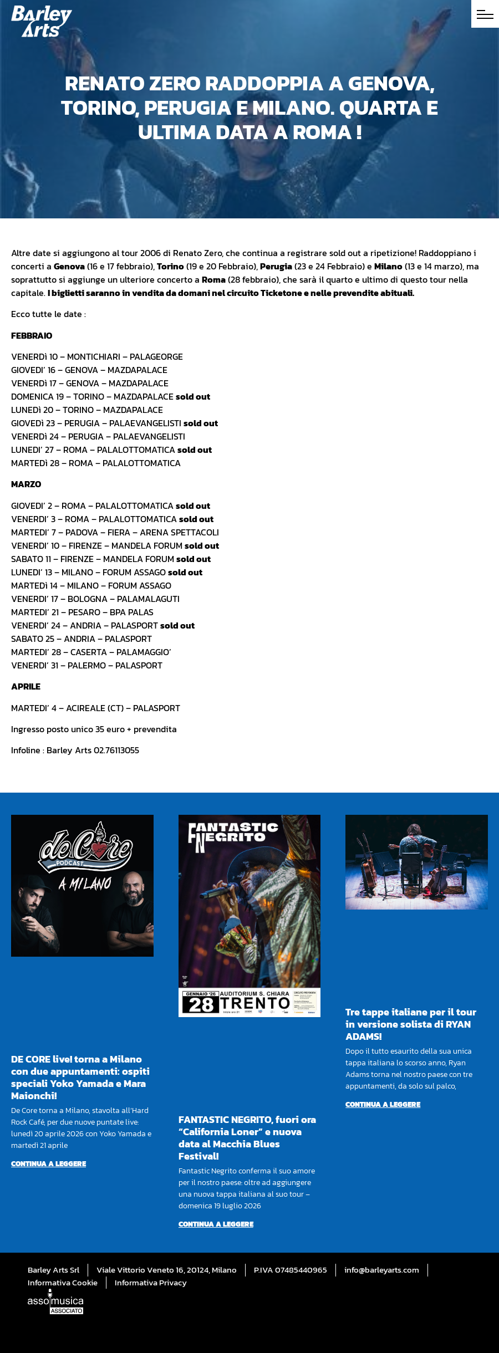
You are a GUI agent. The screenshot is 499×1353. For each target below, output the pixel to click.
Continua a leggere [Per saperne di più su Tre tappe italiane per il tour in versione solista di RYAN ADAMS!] (382, 1104)
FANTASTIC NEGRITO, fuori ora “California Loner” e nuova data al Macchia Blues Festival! (247, 1137)
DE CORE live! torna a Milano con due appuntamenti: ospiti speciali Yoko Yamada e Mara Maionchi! (80, 1077)
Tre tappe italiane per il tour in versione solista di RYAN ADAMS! (410, 1024)
